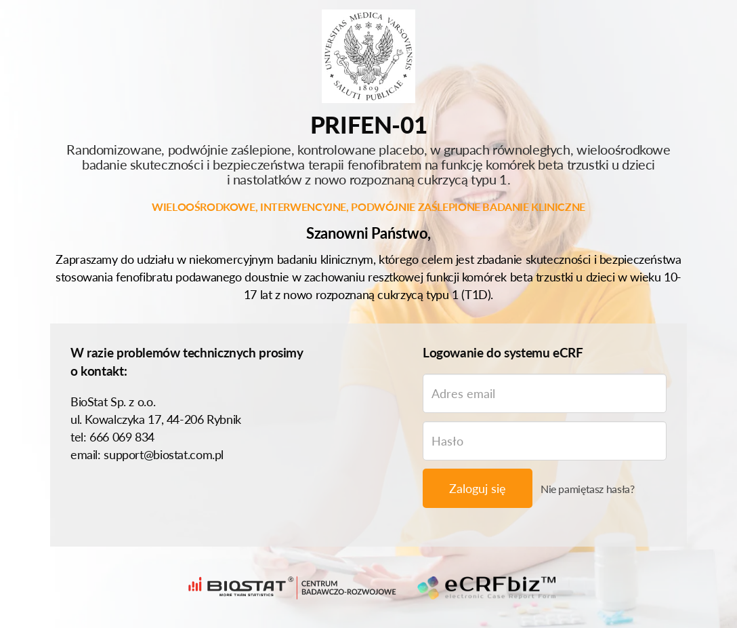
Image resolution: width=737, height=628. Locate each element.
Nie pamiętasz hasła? (587, 488)
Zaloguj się (477, 488)
